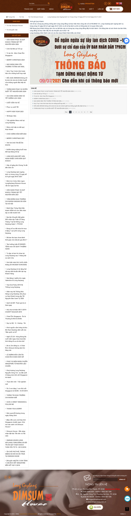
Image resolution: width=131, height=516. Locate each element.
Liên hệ (101, 9)
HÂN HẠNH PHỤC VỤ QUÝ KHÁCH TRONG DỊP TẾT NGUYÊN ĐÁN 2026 (15, 42)
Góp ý (91, 9)
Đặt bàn (114, 9)
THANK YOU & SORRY (14, 409)
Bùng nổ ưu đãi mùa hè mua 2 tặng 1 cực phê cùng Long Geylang (16, 230)
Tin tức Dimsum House (35, 17)
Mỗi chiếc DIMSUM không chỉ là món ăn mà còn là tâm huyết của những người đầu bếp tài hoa (60, 106)
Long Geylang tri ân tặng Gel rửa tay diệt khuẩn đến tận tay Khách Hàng (16, 271)
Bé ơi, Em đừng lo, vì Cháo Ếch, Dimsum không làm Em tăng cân (15, 348)
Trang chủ (28, 9)
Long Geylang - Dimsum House (28, 514)
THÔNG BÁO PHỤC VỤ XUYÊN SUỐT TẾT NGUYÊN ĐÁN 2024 (51, 108)
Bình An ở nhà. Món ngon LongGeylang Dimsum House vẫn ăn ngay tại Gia (15, 183)
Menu (51, 9)
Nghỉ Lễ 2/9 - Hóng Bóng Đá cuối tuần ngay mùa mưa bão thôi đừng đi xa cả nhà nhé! (15, 339)
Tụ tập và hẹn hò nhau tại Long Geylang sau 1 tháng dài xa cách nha (15, 255)
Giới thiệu (41, 9)
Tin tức (82, 9)
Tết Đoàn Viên (11, 116)
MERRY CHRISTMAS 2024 (16, 60)
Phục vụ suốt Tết (13, 107)
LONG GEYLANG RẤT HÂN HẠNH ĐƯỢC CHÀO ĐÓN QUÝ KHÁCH (15, 158)
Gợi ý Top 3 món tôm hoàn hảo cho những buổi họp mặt (49, 103)
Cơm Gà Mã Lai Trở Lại (14, 49)
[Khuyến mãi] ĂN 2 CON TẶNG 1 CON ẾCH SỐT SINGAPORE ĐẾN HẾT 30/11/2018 (16, 463)
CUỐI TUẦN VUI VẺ (13, 103)
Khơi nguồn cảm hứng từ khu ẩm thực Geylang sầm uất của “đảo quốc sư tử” (16, 329)
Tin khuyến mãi (12, 30)
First (66, 112)
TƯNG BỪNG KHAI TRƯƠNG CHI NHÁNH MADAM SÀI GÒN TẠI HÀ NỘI (15, 201)
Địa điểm (95, 507)
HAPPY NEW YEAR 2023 (15, 111)
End (91, 112)
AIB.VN (59, 514)
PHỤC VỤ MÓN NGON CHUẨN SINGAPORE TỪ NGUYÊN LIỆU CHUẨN (16, 363)
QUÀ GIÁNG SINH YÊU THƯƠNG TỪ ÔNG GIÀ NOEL (48, 101)
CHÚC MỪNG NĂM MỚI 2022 (16, 134)
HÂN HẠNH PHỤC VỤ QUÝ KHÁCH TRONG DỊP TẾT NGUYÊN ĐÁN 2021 (15, 192)
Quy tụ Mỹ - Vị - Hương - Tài (16, 323)
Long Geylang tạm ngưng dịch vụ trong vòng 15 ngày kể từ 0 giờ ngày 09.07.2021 (74, 17)
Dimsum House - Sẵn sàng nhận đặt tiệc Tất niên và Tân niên (15, 433)
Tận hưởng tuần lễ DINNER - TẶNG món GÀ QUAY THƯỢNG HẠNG (15, 246)
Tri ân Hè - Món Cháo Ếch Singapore (44, 96)
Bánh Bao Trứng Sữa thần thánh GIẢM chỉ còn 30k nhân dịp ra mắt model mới (15, 210)
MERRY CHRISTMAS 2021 (16, 138)
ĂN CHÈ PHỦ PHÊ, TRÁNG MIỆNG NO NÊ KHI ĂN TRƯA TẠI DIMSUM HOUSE (15, 453)
